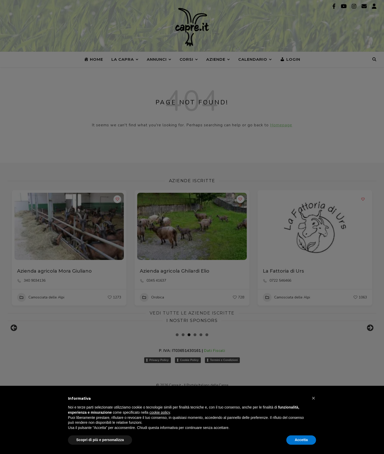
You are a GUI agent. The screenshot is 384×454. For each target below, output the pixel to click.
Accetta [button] (301, 440)
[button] (313, 398)
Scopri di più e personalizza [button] (100, 440)
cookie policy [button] (159, 412)
